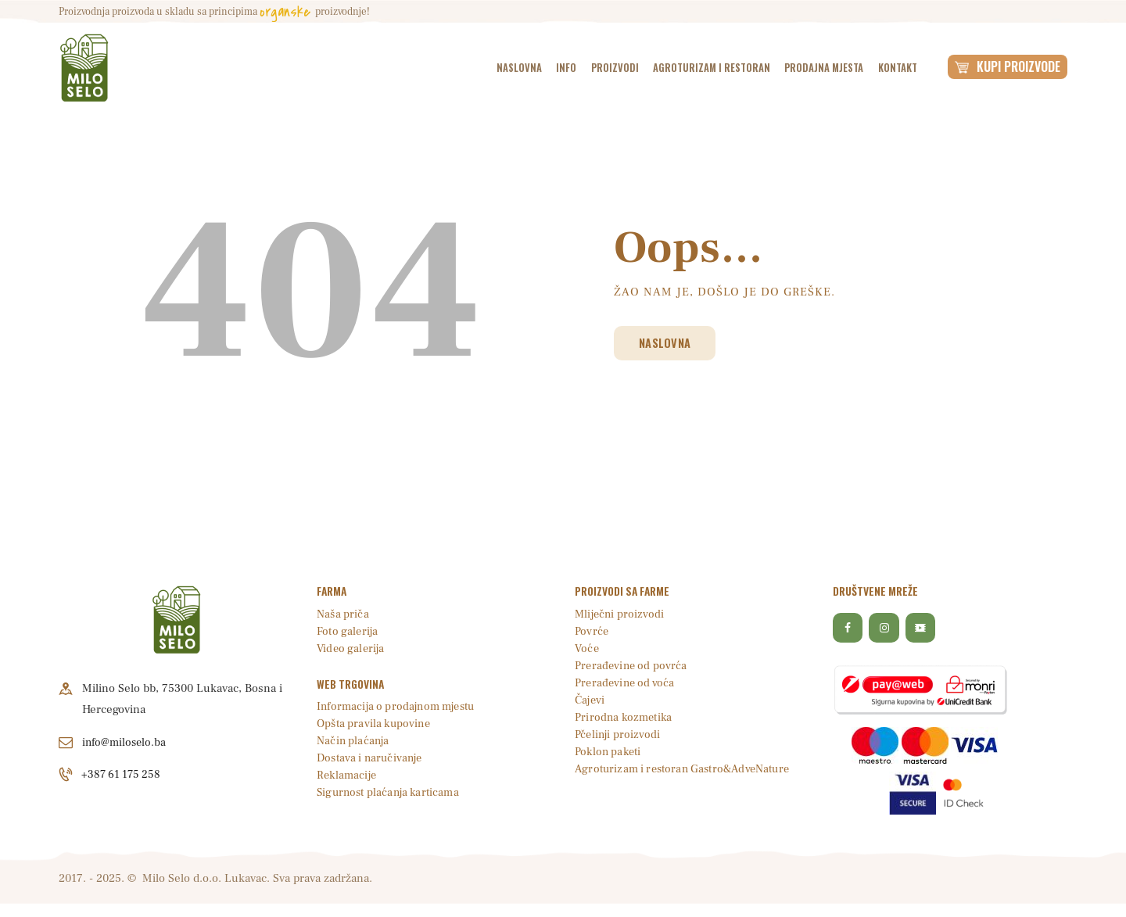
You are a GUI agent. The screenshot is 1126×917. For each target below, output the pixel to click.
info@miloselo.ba (126, 742)
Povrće (592, 632)
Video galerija (351, 649)
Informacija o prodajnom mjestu (399, 707)
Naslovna (670, 343)
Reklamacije (347, 775)
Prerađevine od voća (626, 683)
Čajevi (590, 700)
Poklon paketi (609, 752)
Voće (587, 649)
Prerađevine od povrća (632, 666)
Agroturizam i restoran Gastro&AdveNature (687, 769)
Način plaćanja (354, 741)
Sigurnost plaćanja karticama (390, 793)
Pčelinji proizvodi (618, 735)
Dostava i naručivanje (372, 758)
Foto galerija (348, 632)
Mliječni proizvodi (620, 614)
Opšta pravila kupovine (375, 724)
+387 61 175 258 (123, 775)
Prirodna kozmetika (625, 718)
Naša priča (343, 614)
